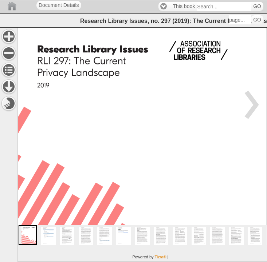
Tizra (160, 257)
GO (257, 6)
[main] (142, 144)
